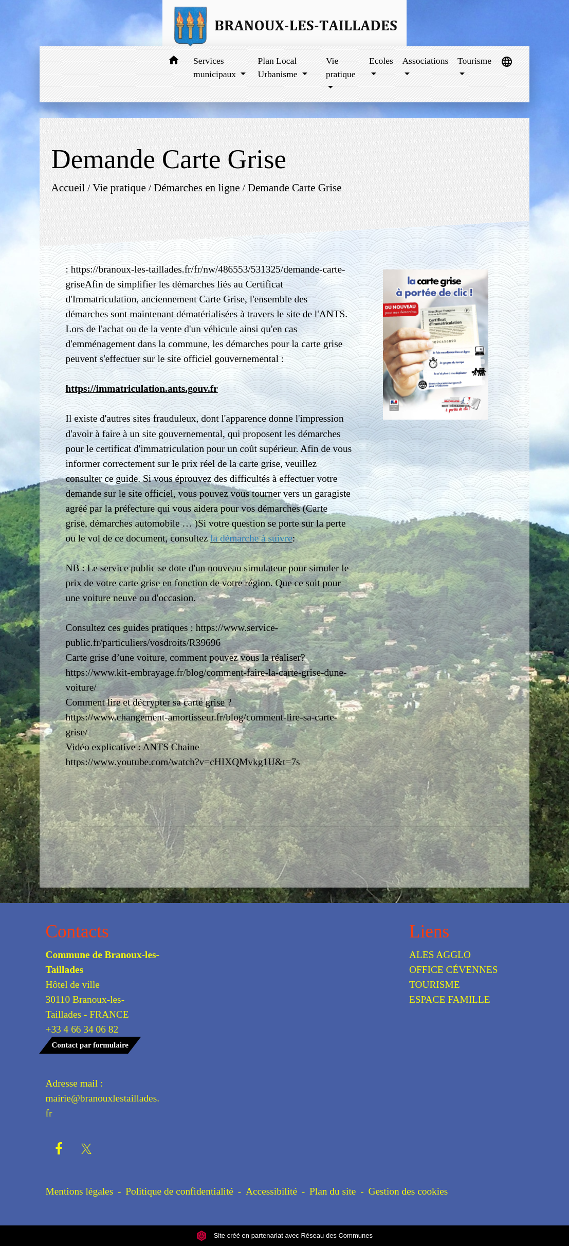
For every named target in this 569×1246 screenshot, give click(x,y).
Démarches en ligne (197, 188)
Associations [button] (425, 61)
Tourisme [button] (474, 61)
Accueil (68, 188)
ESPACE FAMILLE (449, 999)
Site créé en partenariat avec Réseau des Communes (284, 1235)
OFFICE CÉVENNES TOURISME (453, 977)
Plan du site (332, 1191)
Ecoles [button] (381, 61)
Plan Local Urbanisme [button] (279, 67)
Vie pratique (119, 188)
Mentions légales (80, 1191)
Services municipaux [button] (215, 67)
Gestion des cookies (408, 1191)
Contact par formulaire (90, 1045)
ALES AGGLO (440, 954)
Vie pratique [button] (341, 67)
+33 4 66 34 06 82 (82, 1029)
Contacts (77, 932)
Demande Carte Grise (295, 188)
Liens (429, 932)
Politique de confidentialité (179, 1191)
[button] (173, 62)
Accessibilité (271, 1191)
